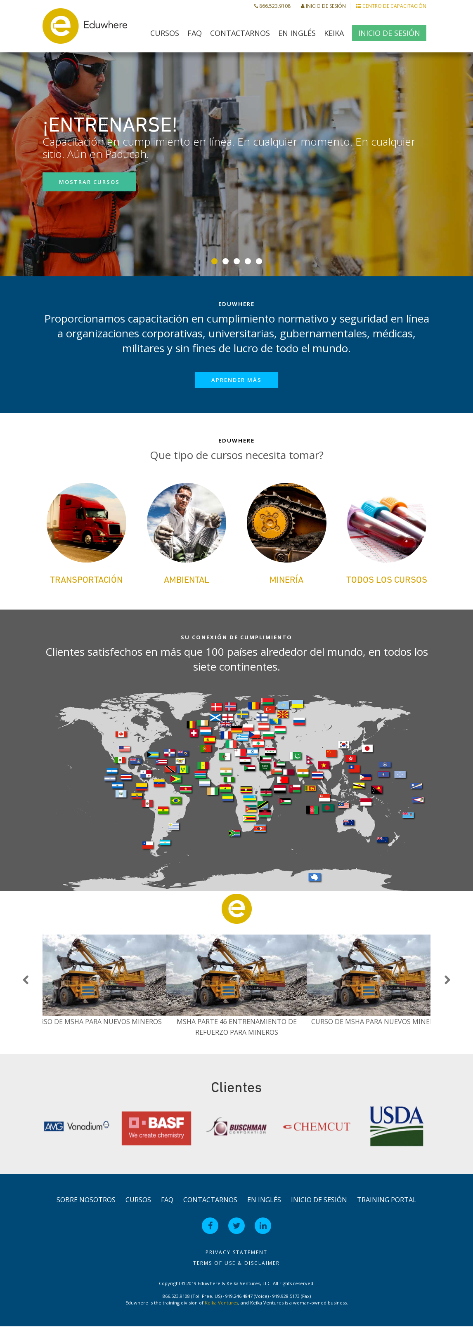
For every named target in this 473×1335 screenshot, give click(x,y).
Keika (334, 33)
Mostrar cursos (89, 182)
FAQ (194, 33)
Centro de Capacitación (391, 5)
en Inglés (297, 33)
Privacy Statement (236, 1260)
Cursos (164, 33)
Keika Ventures (221, 1311)
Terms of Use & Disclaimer (236, 1271)
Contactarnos (240, 33)
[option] (236, 995)
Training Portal (386, 1208)
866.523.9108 (272, 5)
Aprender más (236, 380)
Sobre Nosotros (86, 1208)
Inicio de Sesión (323, 5)
